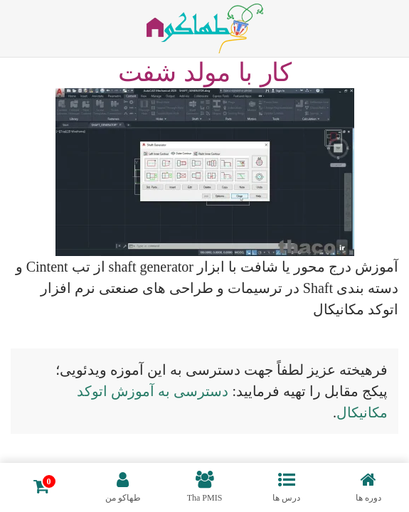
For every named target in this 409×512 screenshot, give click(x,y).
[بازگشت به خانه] (205, 28)
